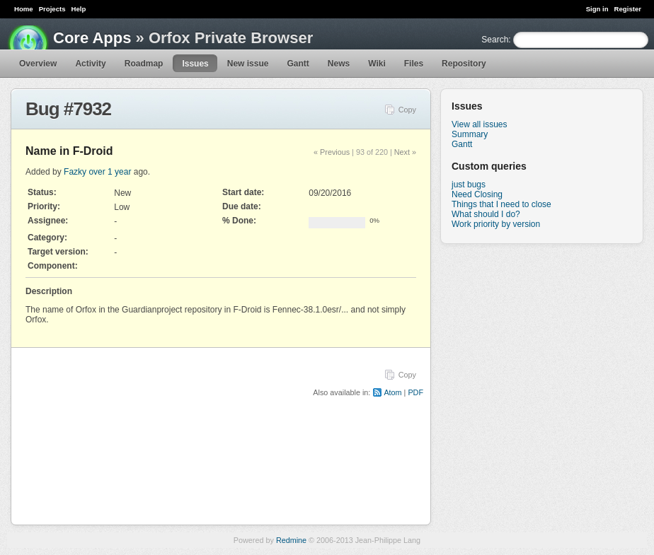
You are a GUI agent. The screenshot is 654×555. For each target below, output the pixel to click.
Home (23, 9)
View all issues (479, 124)
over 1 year (109, 172)
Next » (405, 152)
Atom (392, 392)
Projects (52, 9)
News (339, 64)
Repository (464, 64)
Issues (195, 64)
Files (413, 64)
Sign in (597, 9)
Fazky (75, 172)
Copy (407, 109)
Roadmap (144, 64)
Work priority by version (496, 224)
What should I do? (486, 214)
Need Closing (477, 194)
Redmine (291, 540)
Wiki (377, 64)
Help (78, 9)
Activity (90, 64)
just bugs (469, 184)
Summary (470, 134)
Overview (38, 64)
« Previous (332, 152)
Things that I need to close (501, 204)
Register (627, 9)
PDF (415, 392)
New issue (248, 64)
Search (494, 40)
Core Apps (92, 38)
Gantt (298, 64)
